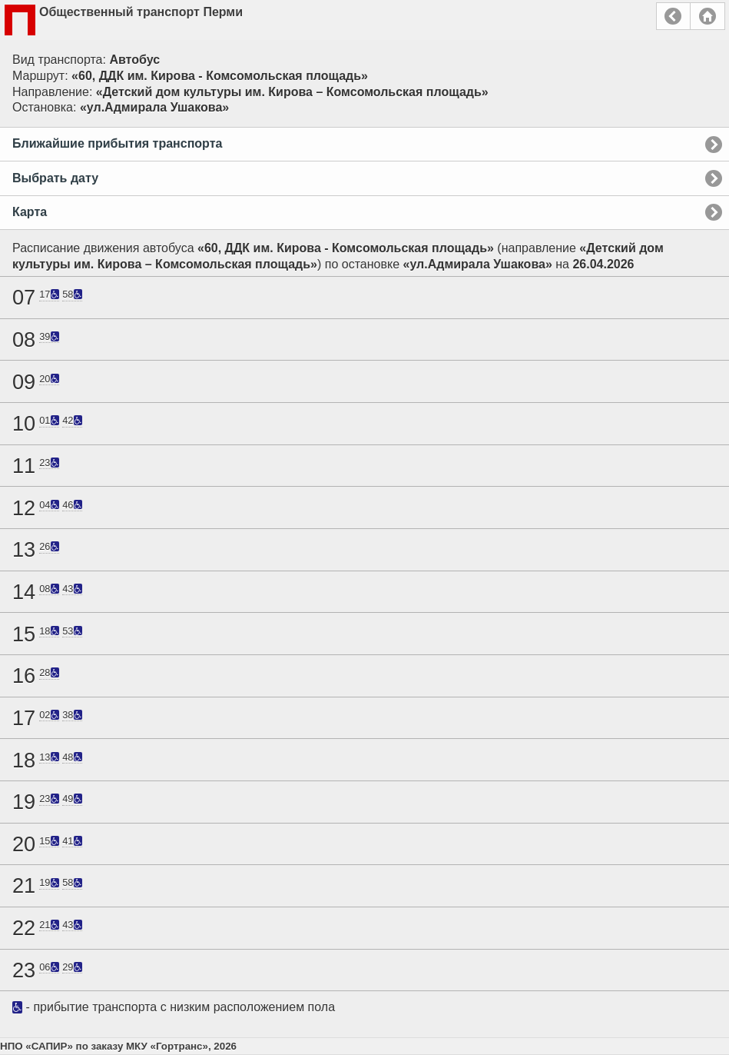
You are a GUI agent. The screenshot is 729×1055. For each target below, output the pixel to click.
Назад (673, 16)
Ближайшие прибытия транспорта (117, 143)
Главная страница (707, 16)
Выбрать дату (55, 178)
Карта (29, 211)
